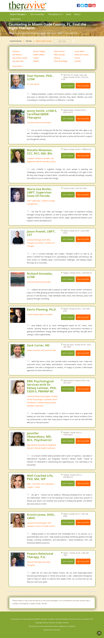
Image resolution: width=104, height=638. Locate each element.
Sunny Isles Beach (82, 54)
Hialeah (36, 61)
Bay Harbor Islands (19, 58)
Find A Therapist (18, 14)
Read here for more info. (52, 630)
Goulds (36, 58)
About (77, 14)
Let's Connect (67, 86)
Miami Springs (59, 54)
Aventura (15, 51)
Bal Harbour (17, 54)
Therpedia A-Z (55, 14)
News (68, 14)
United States (16, 41)
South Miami (79, 51)
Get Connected (37, 14)
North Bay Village (60, 61)
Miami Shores (59, 51)
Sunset (77, 58)
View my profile (83, 86)
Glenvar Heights (39, 51)
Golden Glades (38, 54)
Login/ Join (15, 19)
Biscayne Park (17, 61)
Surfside (78, 61)
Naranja (57, 58)
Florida (29, 41)
